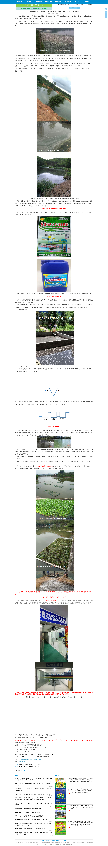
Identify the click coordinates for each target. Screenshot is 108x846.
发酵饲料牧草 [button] (48, 1)
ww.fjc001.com (39, 754)
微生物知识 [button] (39, 1)
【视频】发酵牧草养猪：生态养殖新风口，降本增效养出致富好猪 (31, 828)
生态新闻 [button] (29, 1)
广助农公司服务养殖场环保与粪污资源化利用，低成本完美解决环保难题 (32, 794)
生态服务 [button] (87, 1)
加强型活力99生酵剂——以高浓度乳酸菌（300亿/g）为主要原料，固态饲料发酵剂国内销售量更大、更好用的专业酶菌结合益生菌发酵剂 (80, 790)
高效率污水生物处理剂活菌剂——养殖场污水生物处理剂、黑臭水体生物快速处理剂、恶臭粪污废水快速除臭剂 (80, 807)
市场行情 (90, 4)
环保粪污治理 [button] (58, 1)
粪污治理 (18, 770)
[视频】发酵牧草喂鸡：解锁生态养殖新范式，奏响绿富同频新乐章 (31, 819)
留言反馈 (63, 840)
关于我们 (47, 840)
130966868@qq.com (23, 761)
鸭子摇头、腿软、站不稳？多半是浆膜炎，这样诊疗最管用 (29, 816)
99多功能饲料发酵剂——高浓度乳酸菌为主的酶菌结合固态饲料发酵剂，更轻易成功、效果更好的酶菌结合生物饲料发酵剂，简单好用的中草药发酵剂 (80, 780)
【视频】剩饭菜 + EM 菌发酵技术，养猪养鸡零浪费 (27, 812)
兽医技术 (85, 4)
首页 (77, 4)
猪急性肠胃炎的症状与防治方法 (27, 764)
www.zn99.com (23, 754)
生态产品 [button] (77, 1)
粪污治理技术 (24, 770)
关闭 (106, 9)
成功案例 (81, 4)
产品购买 (58, 840)
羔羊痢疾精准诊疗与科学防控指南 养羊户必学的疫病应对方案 (30, 808)
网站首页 (19, 1)
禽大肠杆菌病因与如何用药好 (26, 766)
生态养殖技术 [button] (67, 1)
